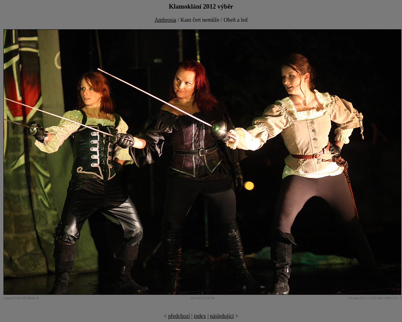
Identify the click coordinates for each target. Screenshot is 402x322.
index (200, 316)
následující (222, 316)
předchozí (179, 316)
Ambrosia (165, 20)
